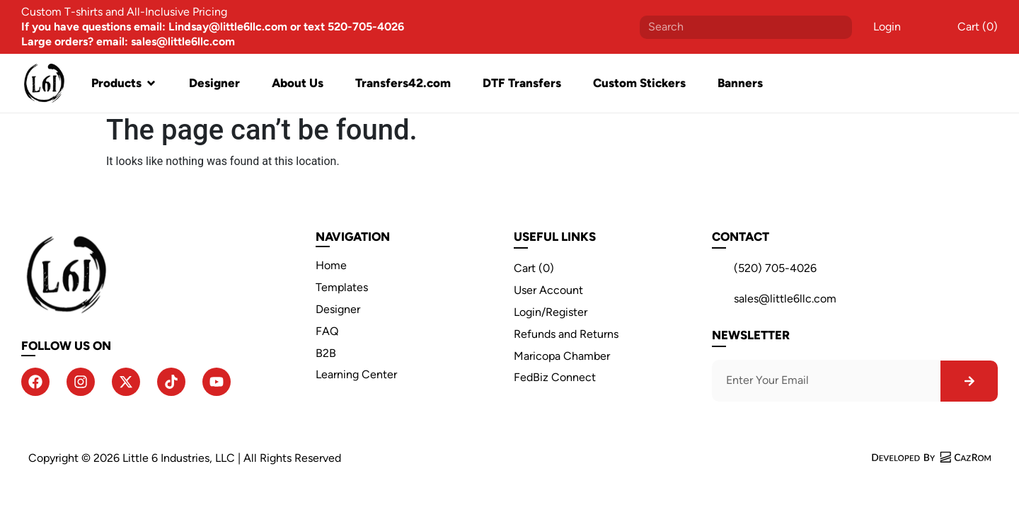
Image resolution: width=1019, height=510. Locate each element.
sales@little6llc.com (785, 298)
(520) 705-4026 (775, 268)
